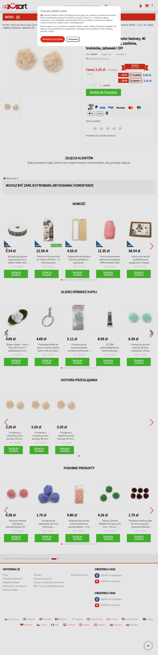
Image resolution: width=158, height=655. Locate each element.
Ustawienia (73, 39)
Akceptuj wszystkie (52, 39)
